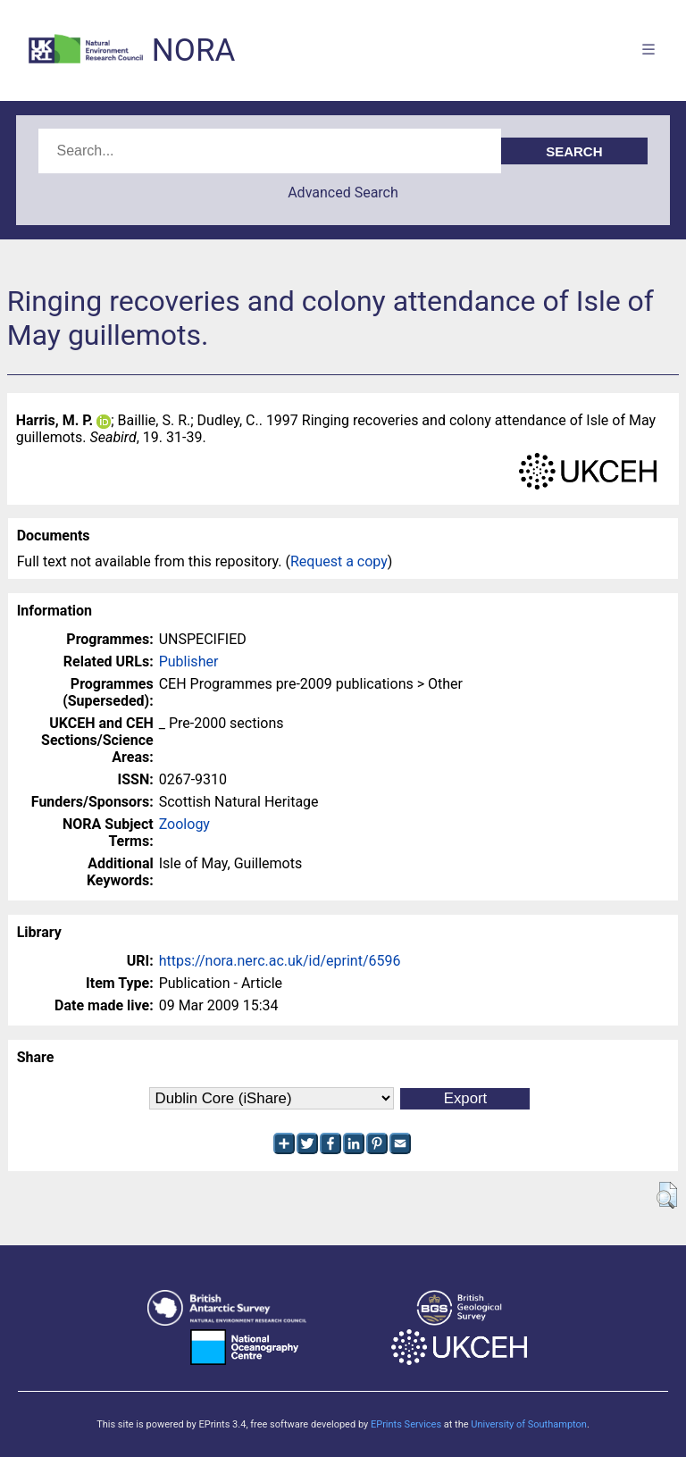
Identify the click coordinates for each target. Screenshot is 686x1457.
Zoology (184, 824)
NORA (193, 50)
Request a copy (339, 561)
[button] (667, 1195)
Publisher (189, 661)
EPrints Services (406, 1424)
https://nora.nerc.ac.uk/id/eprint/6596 (280, 960)
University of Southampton (529, 1424)
